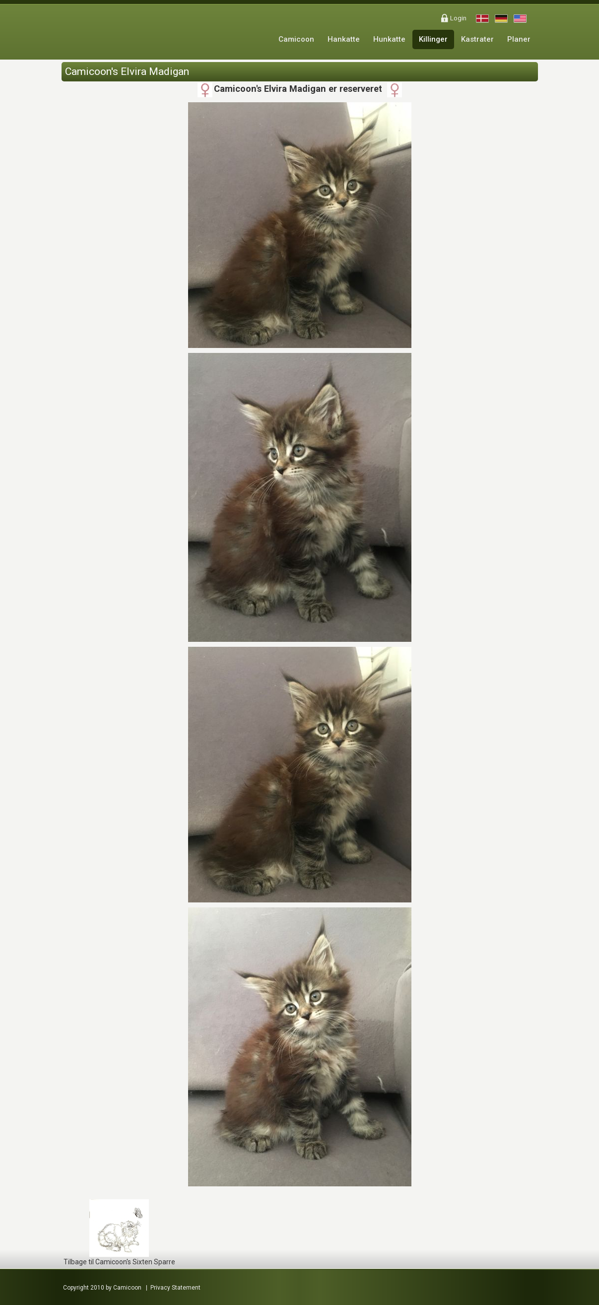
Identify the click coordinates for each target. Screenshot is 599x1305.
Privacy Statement (175, 1287)
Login (458, 18)
